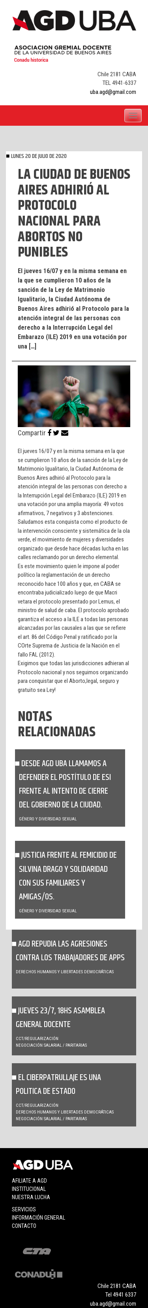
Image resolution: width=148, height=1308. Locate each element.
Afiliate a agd (29, 1181)
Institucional (29, 1189)
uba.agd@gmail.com (113, 91)
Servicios (24, 1209)
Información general (38, 1217)
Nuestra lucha (31, 1197)
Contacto (24, 1226)
